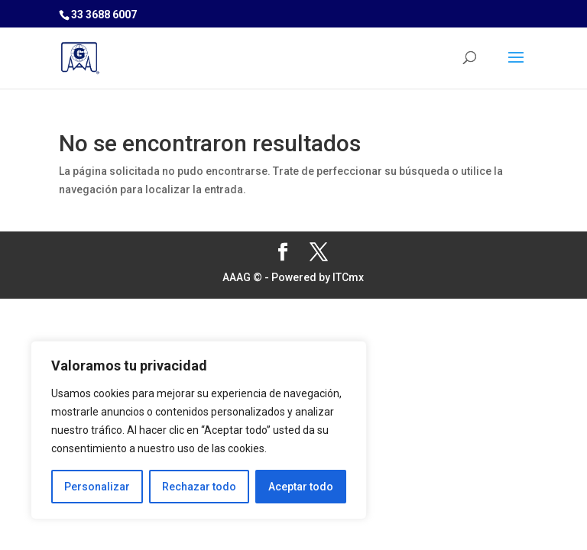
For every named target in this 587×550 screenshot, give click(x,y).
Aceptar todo (300, 486)
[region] (199, 430)
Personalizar (97, 486)
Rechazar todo (199, 486)
